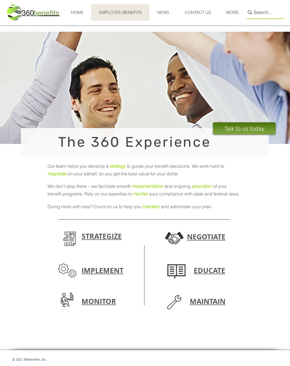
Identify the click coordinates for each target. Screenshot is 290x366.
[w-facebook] (248, 360)
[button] (69, 239)
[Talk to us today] (244, 128)
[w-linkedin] (265, 360)
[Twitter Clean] (256, 360)
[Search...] (262, 12)
